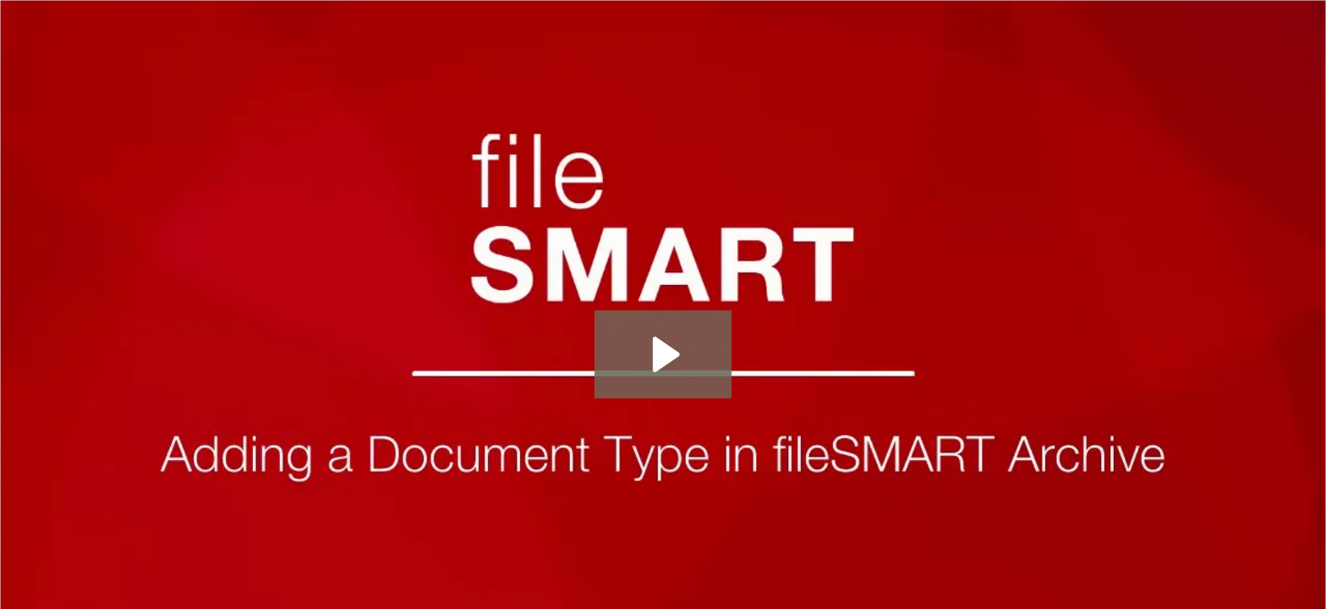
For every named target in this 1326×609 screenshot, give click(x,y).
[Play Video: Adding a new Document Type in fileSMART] (663, 354)
